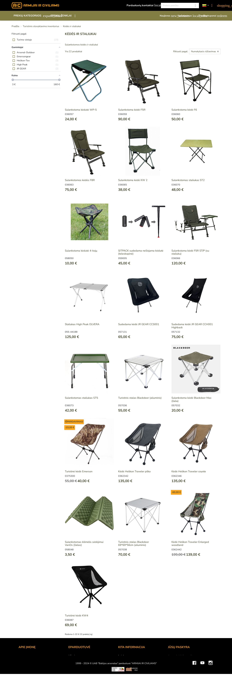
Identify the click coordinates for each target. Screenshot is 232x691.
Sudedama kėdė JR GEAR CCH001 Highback (192, 326)
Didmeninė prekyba (30, 663)
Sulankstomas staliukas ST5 (81, 398)
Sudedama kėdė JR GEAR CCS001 (138, 324)
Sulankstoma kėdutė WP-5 (81, 109)
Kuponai (173, 675)
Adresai (172, 671)
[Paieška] (180, 5)
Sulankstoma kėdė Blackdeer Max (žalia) (191, 399)
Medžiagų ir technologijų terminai (137, 667)
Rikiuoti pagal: (180, 51)
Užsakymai (174, 663)
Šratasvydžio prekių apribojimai (136, 663)
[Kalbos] (205, 5)
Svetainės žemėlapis (130, 675)
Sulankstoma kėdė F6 (184, 109)
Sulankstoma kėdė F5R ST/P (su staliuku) (190, 252)
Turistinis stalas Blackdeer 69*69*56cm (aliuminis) (133, 543)
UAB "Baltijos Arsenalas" (33, 660)
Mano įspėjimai (177, 679)
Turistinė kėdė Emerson (78, 471)
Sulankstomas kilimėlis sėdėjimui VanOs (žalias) (84, 543)
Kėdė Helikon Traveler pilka (134, 471)
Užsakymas (75, 656)
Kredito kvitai (175, 667)
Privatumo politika (78, 671)
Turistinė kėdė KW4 (76, 615)
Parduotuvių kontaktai (142, 5)
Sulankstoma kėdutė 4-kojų (81, 250)
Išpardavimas (186, 15)
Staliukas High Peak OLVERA (82, 324)
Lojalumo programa (129, 656)
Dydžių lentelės (127, 671)
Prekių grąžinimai (178, 660)
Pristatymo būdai (78, 663)
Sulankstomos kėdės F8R (80, 180)
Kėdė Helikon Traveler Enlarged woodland (190, 543)
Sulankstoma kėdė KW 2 (132, 180)
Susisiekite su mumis (80, 675)
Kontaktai (24, 656)
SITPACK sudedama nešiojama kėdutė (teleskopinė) (140, 252)
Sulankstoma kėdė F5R (131, 109)
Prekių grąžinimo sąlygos (82, 667)
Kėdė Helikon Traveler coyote (188, 471)
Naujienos (167, 15)
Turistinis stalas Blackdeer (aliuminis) (140, 398)
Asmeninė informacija (180, 656)
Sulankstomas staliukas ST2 (188, 180)
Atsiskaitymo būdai (79, 660)
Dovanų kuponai (209, 15)
